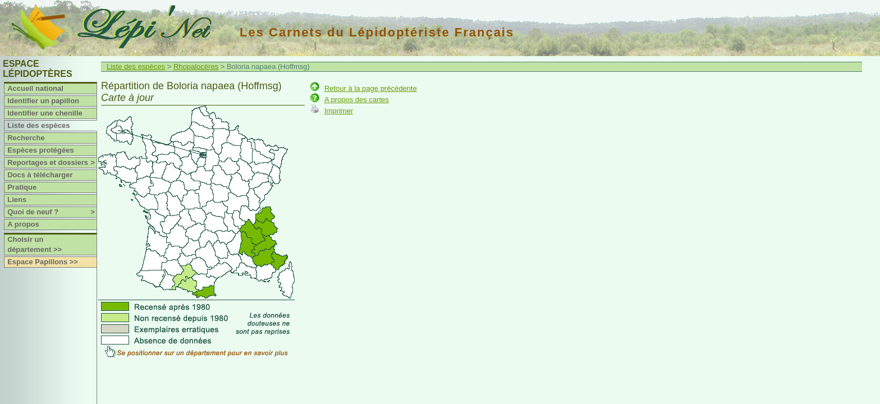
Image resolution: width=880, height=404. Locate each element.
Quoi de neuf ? (52, 212)
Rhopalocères (195, 66)
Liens (16, 199)
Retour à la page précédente (370, 88)
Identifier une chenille (44, 113)
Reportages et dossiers (52, 163)
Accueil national (35, 88)
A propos (23, 224)
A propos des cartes (356, 99)
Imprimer (338, 111)
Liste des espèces (38, 125)
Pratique (21, 187)
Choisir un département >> (34, 244)
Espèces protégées (40, 150)
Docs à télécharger (39, 175)
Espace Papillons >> (42, 262)
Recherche (25, 138)
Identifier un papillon (43, 101)
